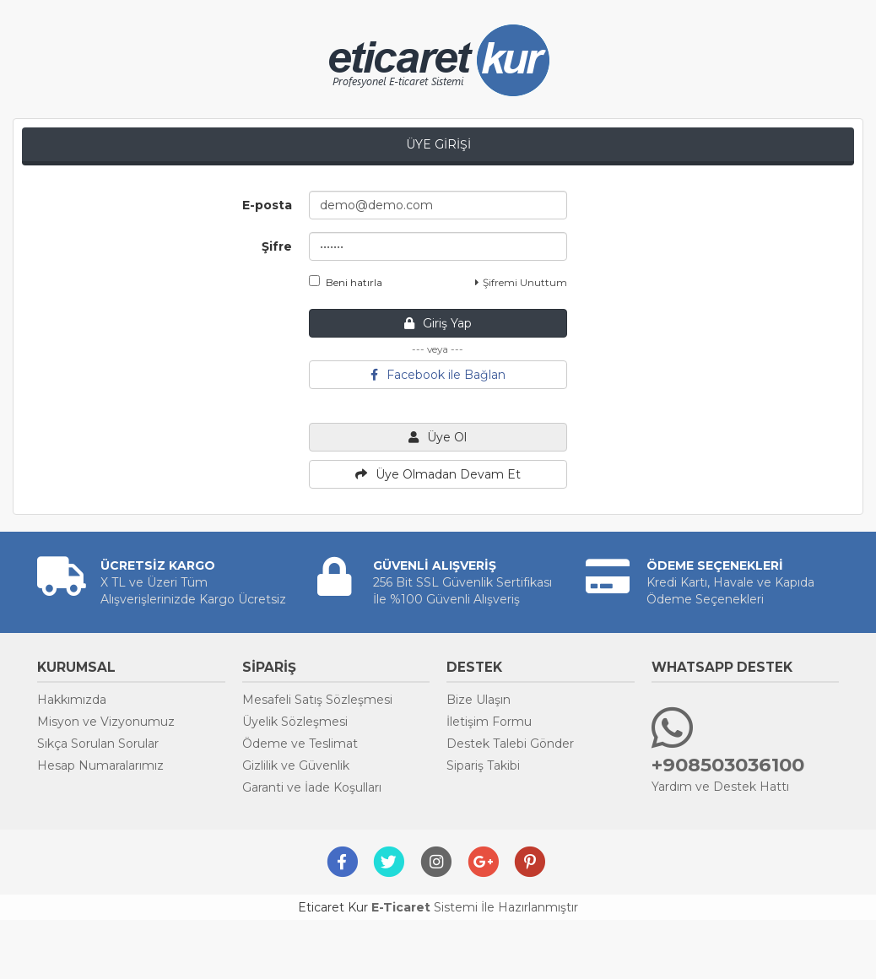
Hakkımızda (71, 699)
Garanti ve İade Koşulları (311, 787)
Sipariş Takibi (483, 765)
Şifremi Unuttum (521, 282)
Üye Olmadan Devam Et (438, 474)
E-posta (267, 205)
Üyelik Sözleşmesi (295, 721)
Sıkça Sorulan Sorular (98, 743)
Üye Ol (437, 437)
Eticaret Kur (333, 907)
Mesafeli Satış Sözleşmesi (317, 699)
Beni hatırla (345, 282)
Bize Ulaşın (478, 699)
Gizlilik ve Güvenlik (295, 765)
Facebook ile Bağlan (438, 374)
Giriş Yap (438, 323)
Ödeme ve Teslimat (300, 743)
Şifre (277, 246)
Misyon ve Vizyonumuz (106, 721)
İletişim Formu (489, 721)
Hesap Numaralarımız (100, 765)
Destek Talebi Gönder (510, 743)
